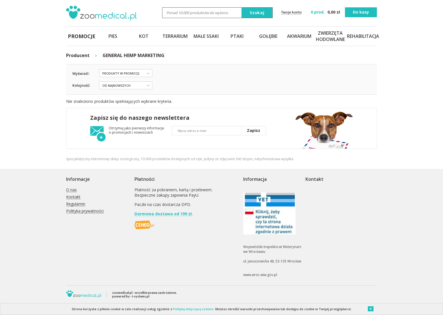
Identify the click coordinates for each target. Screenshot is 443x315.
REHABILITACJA (361, 36)
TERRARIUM (175, 36)
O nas (71, 190)
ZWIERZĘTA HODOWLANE (330, 36)
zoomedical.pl (122, 292)
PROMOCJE (81, 36)
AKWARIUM (299, 36)
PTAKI (237, 36)
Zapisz (253, 130)
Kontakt (73, 197)
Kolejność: (81, 85)
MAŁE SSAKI (206, 36)
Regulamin (75, 204)
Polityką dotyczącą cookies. (193, 309)
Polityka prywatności (85, 211)
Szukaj (257, 12)
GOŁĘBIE (268, 36)
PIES (112, 36)
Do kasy (361, 12)
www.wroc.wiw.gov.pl (260, 274)
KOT (144, 36)
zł (326, 12)
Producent (78, 55)
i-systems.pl (140, 296)
